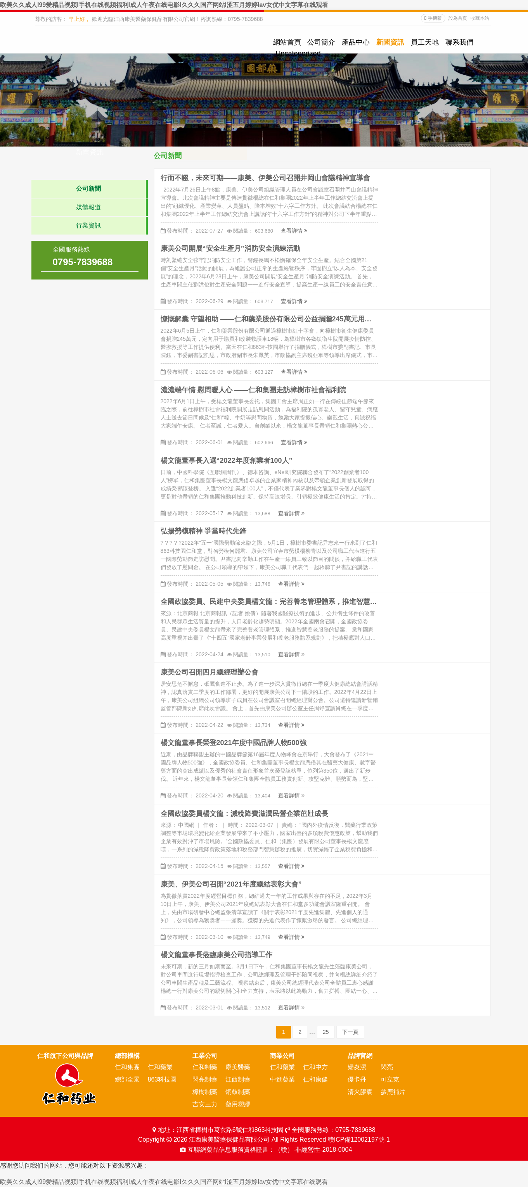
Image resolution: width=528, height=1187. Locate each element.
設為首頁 (458, 18)
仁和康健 (315, 1079)
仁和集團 (127, 1067)
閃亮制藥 (204, 1079)
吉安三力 (204, 1104)
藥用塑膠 (237, 1104)
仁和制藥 (204, 1067)
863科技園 (162, 1079)
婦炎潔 (357, 1067)
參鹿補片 (393, 1092)
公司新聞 (88, 188)
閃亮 (387, 1067)
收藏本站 (480, 18)
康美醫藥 (237, 1067)
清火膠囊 (360, 1092)
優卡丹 (357, 1079)
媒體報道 (88, 207)
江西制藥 (237, 1079)
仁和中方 (315, 1067)
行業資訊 (88, 225)
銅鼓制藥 (237, 1092)
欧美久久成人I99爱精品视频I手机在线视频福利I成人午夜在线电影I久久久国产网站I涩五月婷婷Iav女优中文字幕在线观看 (164, 5)
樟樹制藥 (204, 1092)
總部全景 (127, 1079)
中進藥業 (282, 1079)
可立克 (390, 1079)
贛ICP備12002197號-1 (359, 1139)
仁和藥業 (160, 1067)
